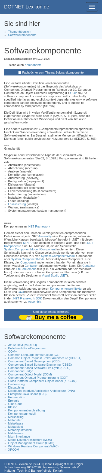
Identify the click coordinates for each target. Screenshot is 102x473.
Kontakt (58, 470)
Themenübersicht (19, 31)
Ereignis (13, 400)
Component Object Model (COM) (30, 374)
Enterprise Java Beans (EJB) (27, 394)
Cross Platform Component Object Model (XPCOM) (42, 381)
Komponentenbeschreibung (26, 410)
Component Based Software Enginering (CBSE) (40, 364)
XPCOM (13, 449)
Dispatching (16, 387)
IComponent (47, 249)
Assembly (45, 236)
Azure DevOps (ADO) (22, 345)
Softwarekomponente (22, 35)
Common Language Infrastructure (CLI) (34, 354)
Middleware (15, 433)
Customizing (16, 384)
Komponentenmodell (22, 413)
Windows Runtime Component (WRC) (33, 446)
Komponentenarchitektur (66, 288)
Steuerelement (26, 269)
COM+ (12, 351)
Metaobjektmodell (20, 430)
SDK (39, 298)
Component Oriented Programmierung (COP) (38, 377)
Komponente (32, 64)
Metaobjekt (15, 426)
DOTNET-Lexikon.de (26, 7)
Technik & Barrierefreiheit (34, 470)
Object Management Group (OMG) (31, 443)
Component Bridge (20, 371)
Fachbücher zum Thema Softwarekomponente (53, 72)
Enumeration (16, 397)
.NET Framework (38, 226)
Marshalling (15, 417)
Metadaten (15, 420)
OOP (73, 93)
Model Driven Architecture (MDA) (30, 439)
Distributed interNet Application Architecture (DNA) (41, 390)
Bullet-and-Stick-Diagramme (27, 348)
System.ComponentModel (21, 249)
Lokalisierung (17, 204)
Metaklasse (15, 423)
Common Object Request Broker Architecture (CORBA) (45, 358)
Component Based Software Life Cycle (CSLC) (39, 367)
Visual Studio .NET (54, 275)
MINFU (28, 242)
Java (21, 291)
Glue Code (15, 403)
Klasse (12, 407)
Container (31, 265)
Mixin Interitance (19, 436)
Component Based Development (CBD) (34, 361)
